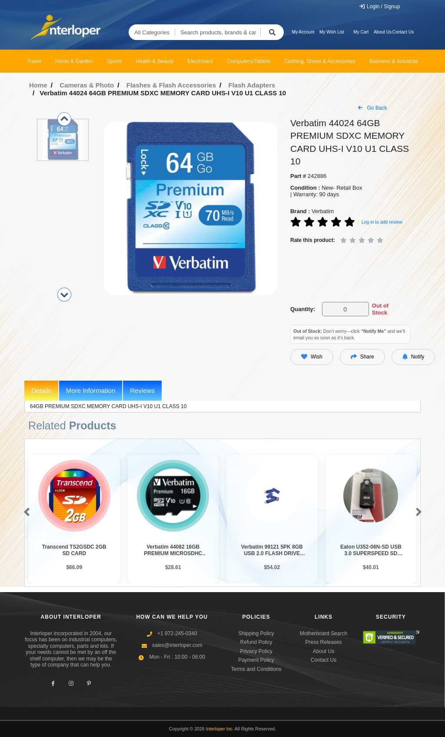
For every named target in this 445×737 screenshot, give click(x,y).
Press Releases (323, 642)
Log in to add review (382, 221)
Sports (114, 61)
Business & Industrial (393, 61)
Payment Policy (256, 660)
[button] (415, 512)
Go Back (372, 108)
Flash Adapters (252, 85)
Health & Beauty (155, 61)
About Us (383, 32)
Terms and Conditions (256, 669)
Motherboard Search (323, 633)
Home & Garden (74, 61)
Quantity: (302, 309)
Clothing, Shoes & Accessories (319, 61)
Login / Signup (379, 6)
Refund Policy (256, 642)
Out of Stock (380, 309)
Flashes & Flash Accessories (171, 85)
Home (38, 85)
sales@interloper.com (177, 645)
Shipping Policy (256, 633)
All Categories (151, 32)
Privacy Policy (256, 651)
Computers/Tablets (248, 61)
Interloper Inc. (220, 728)
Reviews (142, 390)
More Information (90, 390)
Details (41, 390)
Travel (34, 61)
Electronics (200, 61)
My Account (303, 32)
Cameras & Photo (87, 85)
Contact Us (403, 32)
